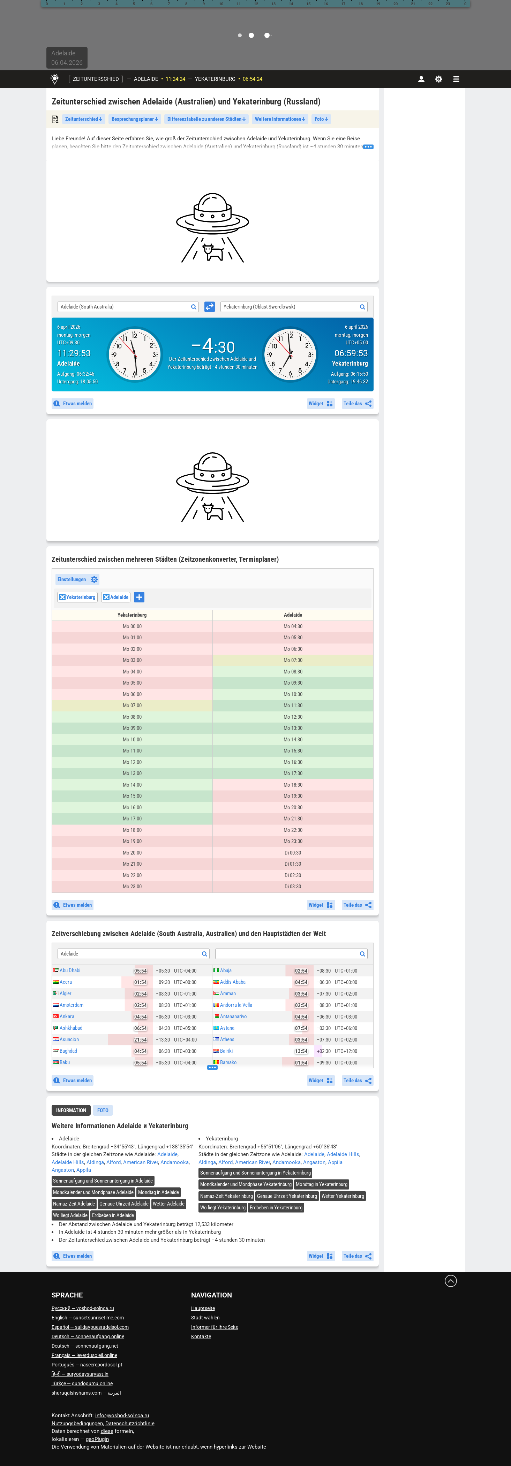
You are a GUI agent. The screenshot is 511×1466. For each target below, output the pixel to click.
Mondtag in (158, 1192)
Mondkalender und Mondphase (93, 1192)
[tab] (71, 1110)
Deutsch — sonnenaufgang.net (85, 1346)
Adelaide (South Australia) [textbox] (87, 307)
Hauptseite (203, 1308)
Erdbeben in (113, 1215)
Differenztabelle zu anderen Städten (206, 119)
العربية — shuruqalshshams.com (86, 1393)
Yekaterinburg (215, 79)
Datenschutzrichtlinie (130, 1423)
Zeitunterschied (96, 79)
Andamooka (174, 1162)
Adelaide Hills (68, 1162)
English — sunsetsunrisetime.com (88, 1317)
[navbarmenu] (456, 79)
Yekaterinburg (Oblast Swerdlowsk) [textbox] (259, 307)
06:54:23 (252, 79)
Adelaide (146, 79)
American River (140, 1162)
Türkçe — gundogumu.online (82, 1383)
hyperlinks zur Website (240, 1447)
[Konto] (421, 79)
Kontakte (201, 1336)
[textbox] (291, 954)
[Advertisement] (213, 227)
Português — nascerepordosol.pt (87, 1364)
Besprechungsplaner (135, 119)
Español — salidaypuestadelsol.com (90, 1327)
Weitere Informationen (280, 119)
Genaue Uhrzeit (124, 1204)
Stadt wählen (205, 1317)
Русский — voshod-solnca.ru (83, 1308)
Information (71, 1110)
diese (107, 1431)
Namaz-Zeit (74, 1204)
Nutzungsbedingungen (77, 1423)
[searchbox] (146, 598)
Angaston (63, 1170)
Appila (83, 1170)
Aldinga (95, 1162)
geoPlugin (97, 1439)
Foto (321, 119)
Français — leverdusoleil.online (84, 1355)
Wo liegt (70, 1215)
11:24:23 (175, 79)
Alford (113, 1162)
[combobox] (128, 307)
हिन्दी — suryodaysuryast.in (80, 1374)
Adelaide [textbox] (69, 954)
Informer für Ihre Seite (214, 1327)
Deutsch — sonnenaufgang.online (88, 1336)
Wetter (169, 1204)
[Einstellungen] (439, 79)
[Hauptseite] (54, 79)
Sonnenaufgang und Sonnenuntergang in (103, 1181)
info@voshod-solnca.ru (122, 1415)
